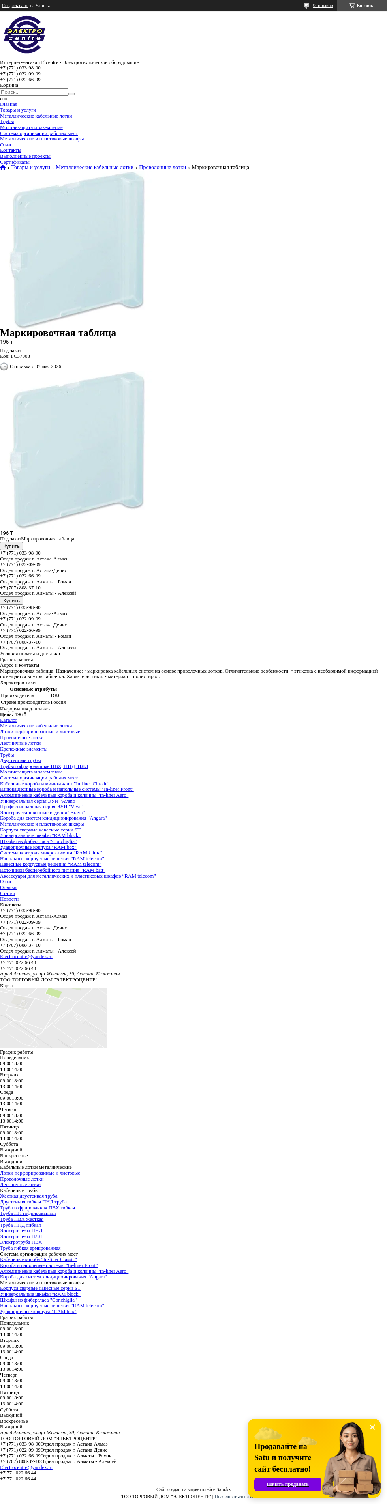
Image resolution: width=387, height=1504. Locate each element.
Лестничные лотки (20, 743)
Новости (9, 899)
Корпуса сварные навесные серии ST (40, 830)
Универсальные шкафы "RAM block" (40, 835)
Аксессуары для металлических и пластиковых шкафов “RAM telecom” (78, 876)
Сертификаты (15, 162)
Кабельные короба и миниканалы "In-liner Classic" (54, 784)
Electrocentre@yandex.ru (26, 956)
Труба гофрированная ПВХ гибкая (37, 1208)
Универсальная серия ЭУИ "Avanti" (38, 801)
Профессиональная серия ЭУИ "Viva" (41, 806)
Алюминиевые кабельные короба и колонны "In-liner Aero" (64, 795)
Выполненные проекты (25, 156)
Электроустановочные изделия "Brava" (42, 812)
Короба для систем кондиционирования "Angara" (53, 818)
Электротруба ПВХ (21, 1242)
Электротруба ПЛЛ (21, 1236)
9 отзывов (323, 5)
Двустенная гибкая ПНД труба (33, 1202)
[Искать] (71, 94)
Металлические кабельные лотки (36, 116)
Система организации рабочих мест (39, 133)
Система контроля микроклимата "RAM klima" (51, 853)
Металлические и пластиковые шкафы (42, 139)
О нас (6, 145)
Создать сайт (15, 5)
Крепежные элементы (23, 749)
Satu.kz (223, 1489)
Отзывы (8, 887)
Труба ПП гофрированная (28, 1213)
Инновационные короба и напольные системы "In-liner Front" (67, 789)
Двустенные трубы (20, 760)
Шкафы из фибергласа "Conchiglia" (38, 841)
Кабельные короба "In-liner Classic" (38, 1259)
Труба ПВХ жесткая (21, 1219)
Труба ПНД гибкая (20, 1225)
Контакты (10, 150)
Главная (8, 104)
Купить (11, 546)
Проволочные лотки (162, 167)
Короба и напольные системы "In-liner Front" (49, 1265)
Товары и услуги (18, 110)
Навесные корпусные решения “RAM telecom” (50, 864)
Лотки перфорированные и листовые (40, 731)
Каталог (8, 720)
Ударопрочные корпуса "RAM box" (38, 847)
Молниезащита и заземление (31, 127)
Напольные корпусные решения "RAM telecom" (52, 858)
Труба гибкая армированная (30, 1248)
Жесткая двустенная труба (28, 1196)
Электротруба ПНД (21, 1230)
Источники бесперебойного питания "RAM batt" (52, 870)
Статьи (7, 893)
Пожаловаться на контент (240, 1496)
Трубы (7, 121)
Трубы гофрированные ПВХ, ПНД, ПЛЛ (44, 766)
